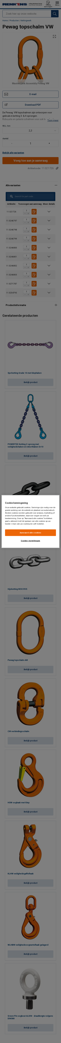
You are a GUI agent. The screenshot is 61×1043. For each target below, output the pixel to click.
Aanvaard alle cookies (30, 532)
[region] (30, 521)
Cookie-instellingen (30, 541)
